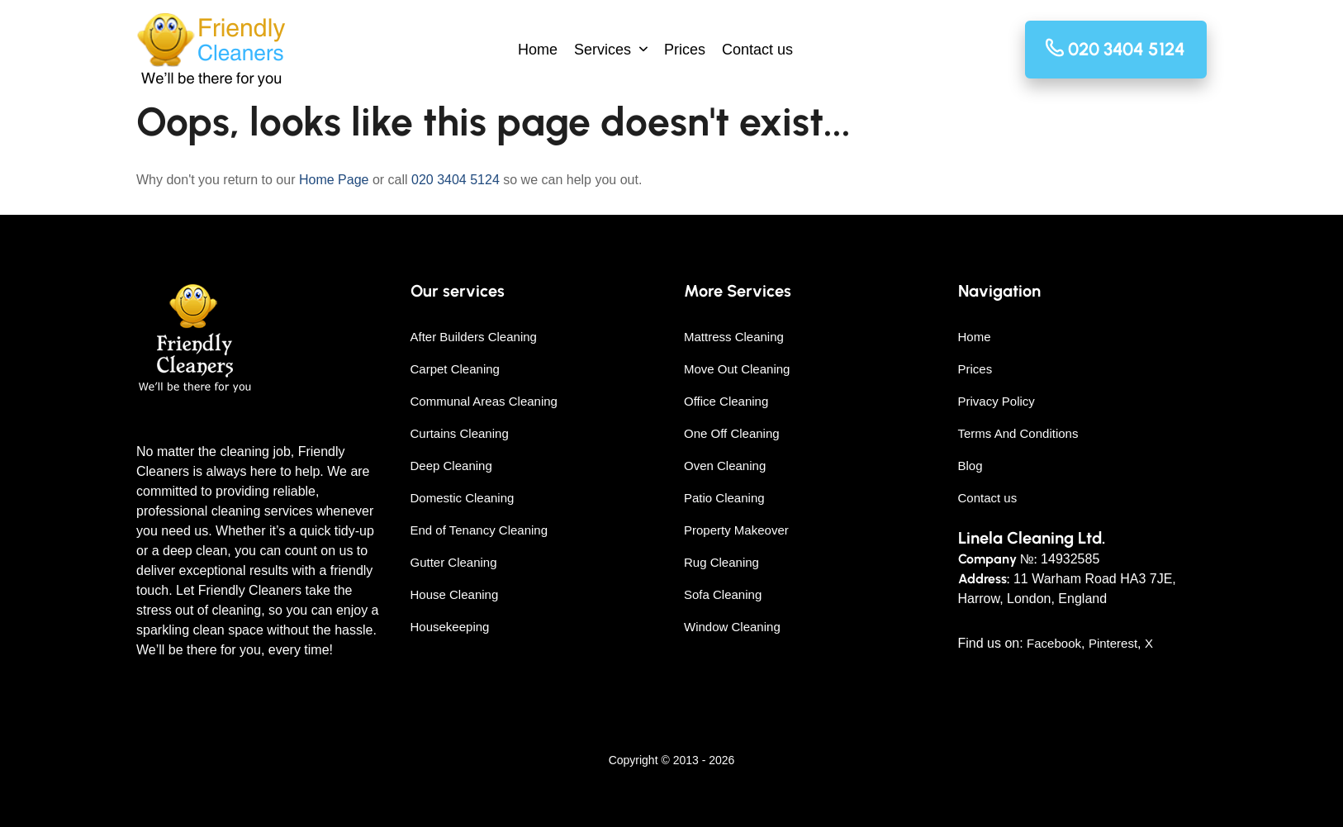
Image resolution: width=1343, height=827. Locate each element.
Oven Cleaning (725, 466)
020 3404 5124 (455, 180)
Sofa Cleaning (723, 594)
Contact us (757, 49)
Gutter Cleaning (453, 562)
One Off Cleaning (732, 433)
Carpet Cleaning (455, 369)
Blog (970, 466)
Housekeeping (450, 627)
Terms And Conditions (1018, 433)
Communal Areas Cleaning (484, 401)
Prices (684, 49)
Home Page (334, 180)
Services (602, 49)
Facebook (1054, 643)
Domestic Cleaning (462, 498)
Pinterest (1113, 643)
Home (538, 49)
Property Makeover (736, 530)
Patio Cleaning (724, 498)
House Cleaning (454, 594)
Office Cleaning (726, 401)
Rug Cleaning (721, 562)
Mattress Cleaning (734, 337)
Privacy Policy (996, 401)
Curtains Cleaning (459, 433)
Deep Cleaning (451, 466)
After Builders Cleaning (473, 337)
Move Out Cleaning (737, 369)
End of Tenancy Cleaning (479, 530)
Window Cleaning (732, 627)
